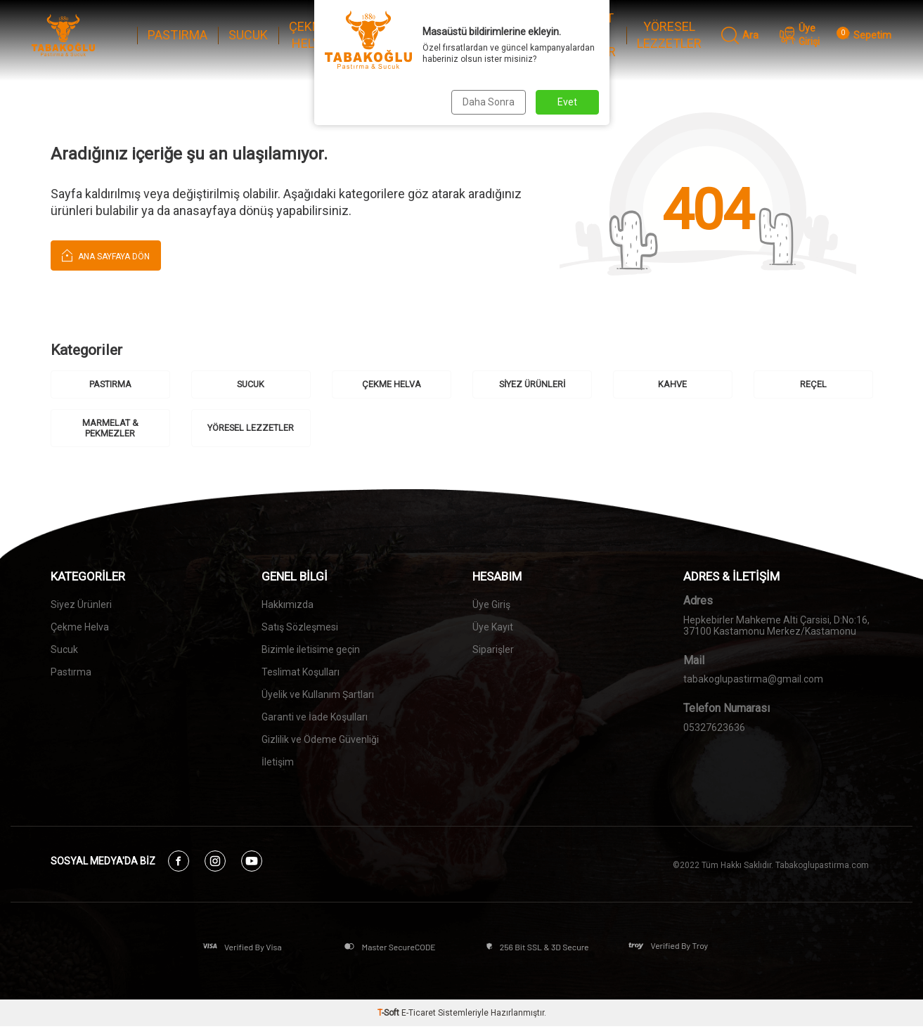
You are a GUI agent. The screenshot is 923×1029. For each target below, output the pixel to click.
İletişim (278, 763)
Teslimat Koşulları (301, 673)
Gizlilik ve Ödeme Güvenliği (320, 740)
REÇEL (507, 34)
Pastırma (71, 673)
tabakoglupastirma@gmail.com (753, 679)
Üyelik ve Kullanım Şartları (318, 695)
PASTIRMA (177, 34)
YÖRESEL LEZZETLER (669, 35)
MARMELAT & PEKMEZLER (581, 35)
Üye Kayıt (492, 628)
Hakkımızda (288, 605)
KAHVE (448, 34)
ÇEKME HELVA (309, 35)
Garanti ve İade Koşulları (315, 718)
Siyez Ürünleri (81, 605)
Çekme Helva (80, 628)
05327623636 (714, 728)
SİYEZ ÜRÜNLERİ (379, 35)
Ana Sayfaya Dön (106, 254)
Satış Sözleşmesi (300, 628)
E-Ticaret (418, 1016)
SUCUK (248, 34)
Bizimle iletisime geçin (311, 650)
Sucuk (64, 650)
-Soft (389, 1016)
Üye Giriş (491, 605)
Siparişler (493, 650)
